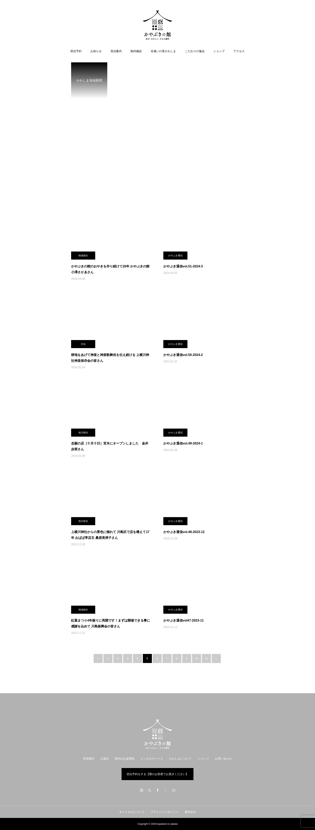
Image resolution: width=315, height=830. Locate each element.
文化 (83, 344)
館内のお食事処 (125, 758)
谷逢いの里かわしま (163, 51)
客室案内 (88, 758)
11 (206, 658)
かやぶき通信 (175, 255)
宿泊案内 (116, 51)
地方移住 (83, 432)
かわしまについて (180, 758)
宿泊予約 (76, 51)
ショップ (219, 51)
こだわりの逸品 (195, 51)
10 (196, 658)
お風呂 (104, 758)
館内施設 (136, 51)
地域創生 (83, 255)
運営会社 (190, 812)
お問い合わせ (223, 758)
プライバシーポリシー (164, 812)
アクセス (239, 51)
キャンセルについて (131, 812)
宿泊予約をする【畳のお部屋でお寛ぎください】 (157, 774)
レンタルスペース (152, 758)
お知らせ (96, 51)
